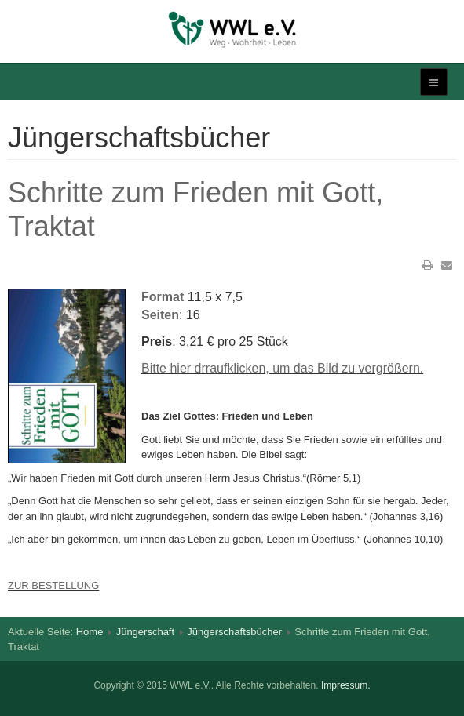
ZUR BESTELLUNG (53, 585)
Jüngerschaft (145, 632)
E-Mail (446, 265)
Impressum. (346, 685)
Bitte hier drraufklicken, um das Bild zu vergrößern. (282, 368)
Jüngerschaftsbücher (234, 632)
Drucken (427, 265)
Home (90, 632)
